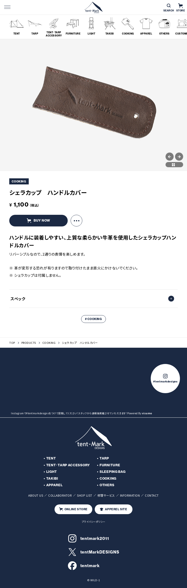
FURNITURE (110, 465)
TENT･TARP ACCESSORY (68, 465)
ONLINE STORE (73, 509)
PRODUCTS (28, 342)
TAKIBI (52, 478)
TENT (51, 458)
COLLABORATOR (60, 495)
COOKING (49, 342)
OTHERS (107, 485)
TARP (104, 458)
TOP (12, 342)
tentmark (84, 565)
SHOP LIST (84, 495)
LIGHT (51, 472)
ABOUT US (35, 495)
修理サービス (106, 495)
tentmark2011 (88, 538)
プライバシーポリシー (93, 521)
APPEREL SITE (113, 509)
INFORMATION (130, 495)
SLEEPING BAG (112, 472)
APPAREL (54, 485)
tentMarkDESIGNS (93, 552)
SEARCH (168, 8)
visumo (147, 413)
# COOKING (93, 319)
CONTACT (152, 495)
